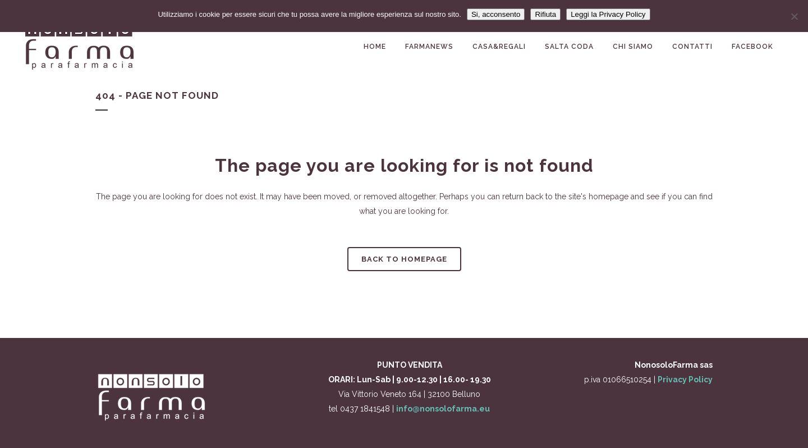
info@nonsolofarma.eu (443, 408)
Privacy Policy (685, 379)
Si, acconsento (495, 14)
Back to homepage (404, 259)
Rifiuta (545, 14)
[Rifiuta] (794, 16)
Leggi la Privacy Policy (608, 14)
